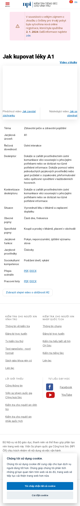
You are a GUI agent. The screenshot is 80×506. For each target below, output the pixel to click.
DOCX (33, 271)
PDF (26, 271)
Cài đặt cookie (40, 495)
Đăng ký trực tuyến (16, 333)
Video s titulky (68, 62)
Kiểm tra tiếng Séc (53, 353)
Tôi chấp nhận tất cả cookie (40, 486)
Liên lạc (9, 368)
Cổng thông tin (14, 385)
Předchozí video (19, 113)
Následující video (63, 113)
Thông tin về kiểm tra (17, 326)
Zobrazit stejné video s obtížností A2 (27, 292)
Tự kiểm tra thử (14, 341)
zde (28, 35)
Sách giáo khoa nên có (18, 360)
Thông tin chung (52, 326)
